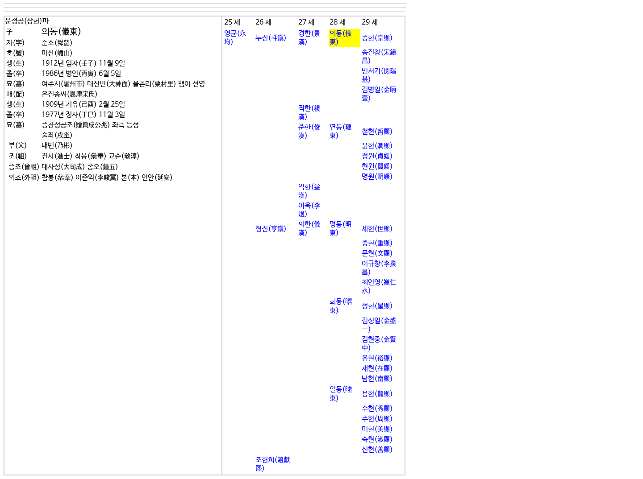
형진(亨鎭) (271, 229)
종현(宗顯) (377, 38)
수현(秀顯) (377, 409)
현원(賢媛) (377, 166)
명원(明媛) (377, 177)
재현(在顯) (377, 368)
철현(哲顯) (377, 132)
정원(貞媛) (377, 156)
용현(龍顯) (377, 394)
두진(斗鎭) (271, 38)
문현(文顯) (377, 253)
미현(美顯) (377, 429)
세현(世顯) (377, 229)
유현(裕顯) (377, 358)
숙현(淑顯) (377, 439)
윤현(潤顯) (377, 146)
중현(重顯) (377, 243)
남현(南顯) (377, 379)
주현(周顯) (377, 419)
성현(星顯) (377, 306)
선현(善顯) (377, 450)
